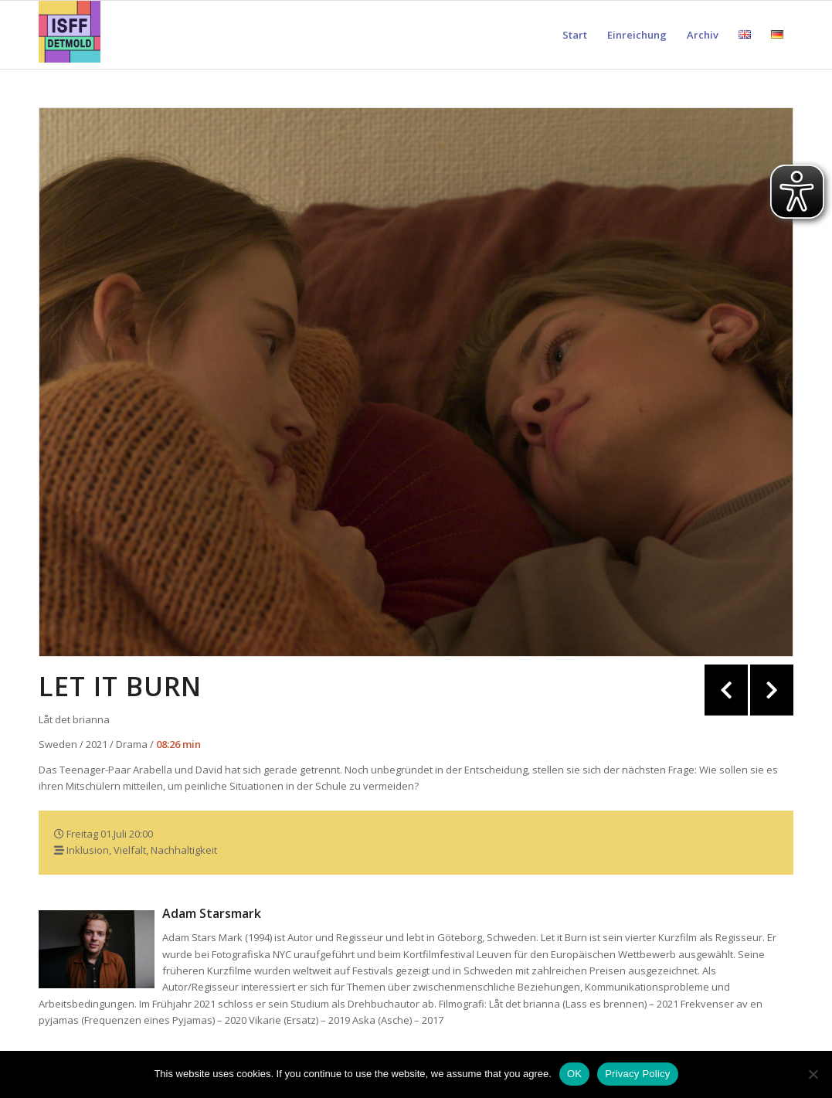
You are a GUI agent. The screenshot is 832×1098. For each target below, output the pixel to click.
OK (574, 1073)
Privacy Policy (637, 1073)
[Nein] (812, 1074)
